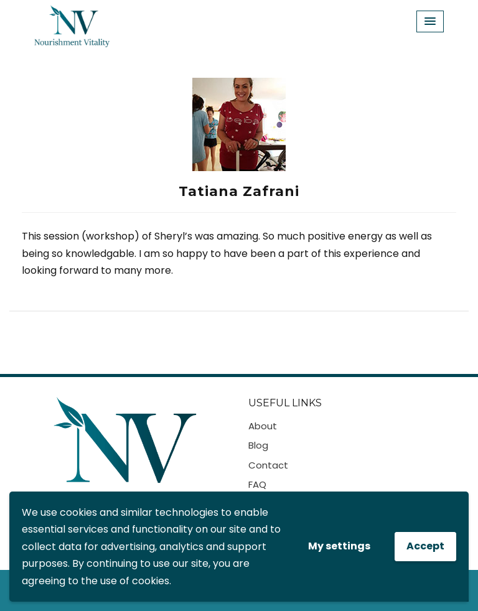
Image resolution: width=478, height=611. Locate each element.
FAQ (257, 484)
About (262, 425)
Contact (268, 465)
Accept (425, 546)
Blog (258, 445)
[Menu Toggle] (430, 21)
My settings (339, 546)
